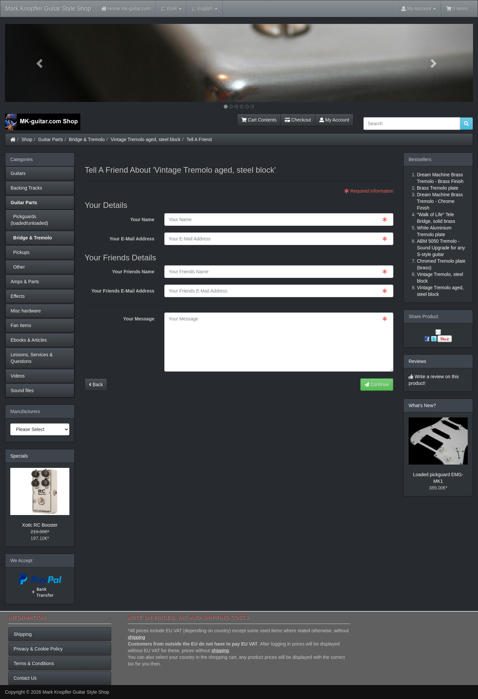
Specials (19, 456)
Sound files (22, 390)
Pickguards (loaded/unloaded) (29, 220)
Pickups (20, 252)
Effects (18, 296)
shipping (136, 637)
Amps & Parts (25, 281)
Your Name (142, 219)
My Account (334, 120)
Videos (18, 376)
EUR (171, 9)
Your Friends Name (133, 271)
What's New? (422, 405)
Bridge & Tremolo (87, 139)
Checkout (298, 120)
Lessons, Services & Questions (32, 358)
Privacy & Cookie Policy (38, 649)
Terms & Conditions (34, 663)
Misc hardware (26, 310)
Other (18, 267)
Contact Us (25, 678)
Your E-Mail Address (132, 238)
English (204, 9)
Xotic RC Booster (39, 525)
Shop (27, 139)
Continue (376, 384)
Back (96, 384)
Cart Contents (259, 120)
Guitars (18, 173)
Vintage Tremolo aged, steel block (146, 139)
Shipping (23, 634)
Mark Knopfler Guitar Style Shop (48, 8)
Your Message (138, 318)
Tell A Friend (199, 139)
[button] (40, 63)
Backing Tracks (26, 188)
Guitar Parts (50, 139)
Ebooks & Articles (29, 340)
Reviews (417, 361)
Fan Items (21, 325)
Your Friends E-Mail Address (122, 291)
